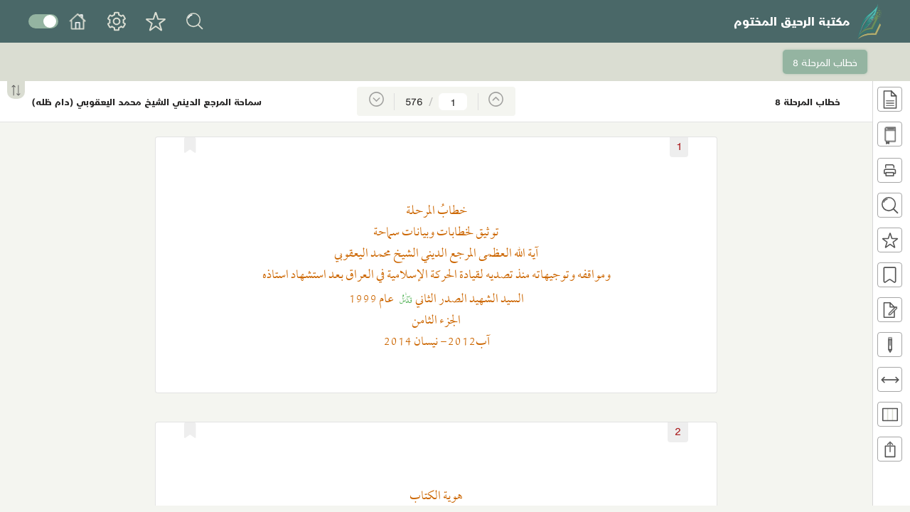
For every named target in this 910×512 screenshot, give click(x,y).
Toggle (43, 21)
